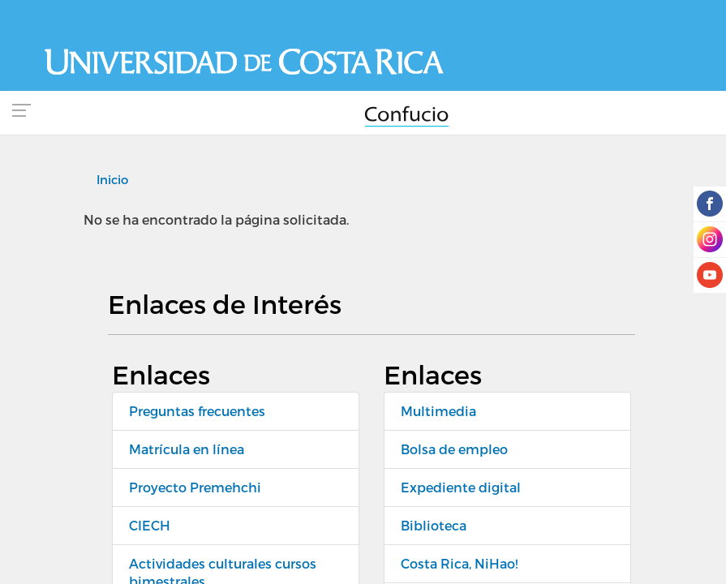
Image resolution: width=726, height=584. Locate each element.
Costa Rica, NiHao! (459, 563)
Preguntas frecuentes (197, 411)
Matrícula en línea (186, 449)
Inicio (112, 179)
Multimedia (438, 411)
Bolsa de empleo (454, 449)
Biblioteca (433, 525)
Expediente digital (461, 487)
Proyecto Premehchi (195, 487)
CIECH (149, 525)
